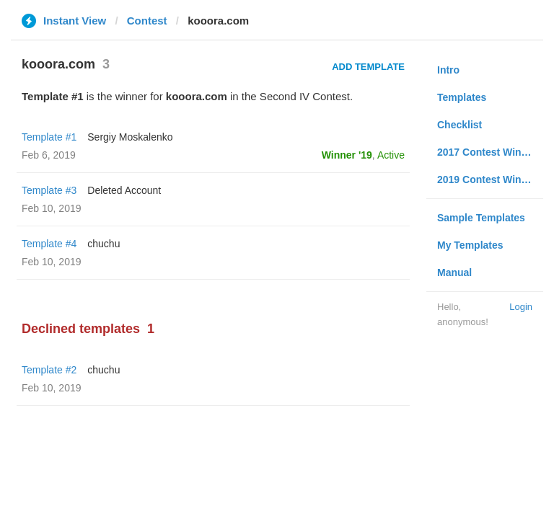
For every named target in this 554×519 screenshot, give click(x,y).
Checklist (459, 124)
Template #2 (49, 370)
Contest (147, 20)
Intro (448, 70)
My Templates (470, 245)
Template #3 (49, 190)
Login (520, 306)
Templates (461, 97)
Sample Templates (481, 217)
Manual (454, 272)
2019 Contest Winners (489, 179)
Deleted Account (124, 190)
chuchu (103, 243)
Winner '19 (347, 155)
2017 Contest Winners (489, 152)
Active (391, 155)
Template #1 (49, 137)
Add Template (368, 66)
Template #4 (49, 243)
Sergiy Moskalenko (129, 137)
